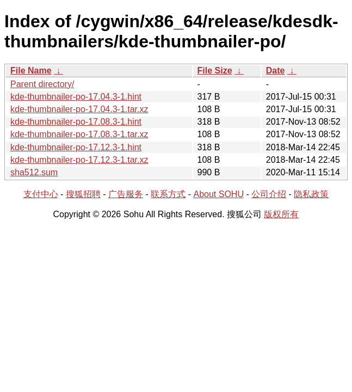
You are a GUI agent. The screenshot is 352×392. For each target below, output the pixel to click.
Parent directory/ (42, 84)
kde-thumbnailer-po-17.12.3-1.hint (75, 147)
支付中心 (40, 194)
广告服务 (125, 194)
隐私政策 (311, 194)
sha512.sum (34, 172)
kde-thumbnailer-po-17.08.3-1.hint (75, 121)
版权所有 (281, 214)
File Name (31, 70)
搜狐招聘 (83, 194)
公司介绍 (268, 194)
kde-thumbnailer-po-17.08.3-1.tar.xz (79, 134)
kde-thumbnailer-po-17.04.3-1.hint (75, 96)
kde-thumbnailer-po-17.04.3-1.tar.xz (79, 109)
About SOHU (218, 194)
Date (275, 70)
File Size (214, 70)
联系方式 (168, 194)
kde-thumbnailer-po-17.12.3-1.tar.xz (79, 159)
